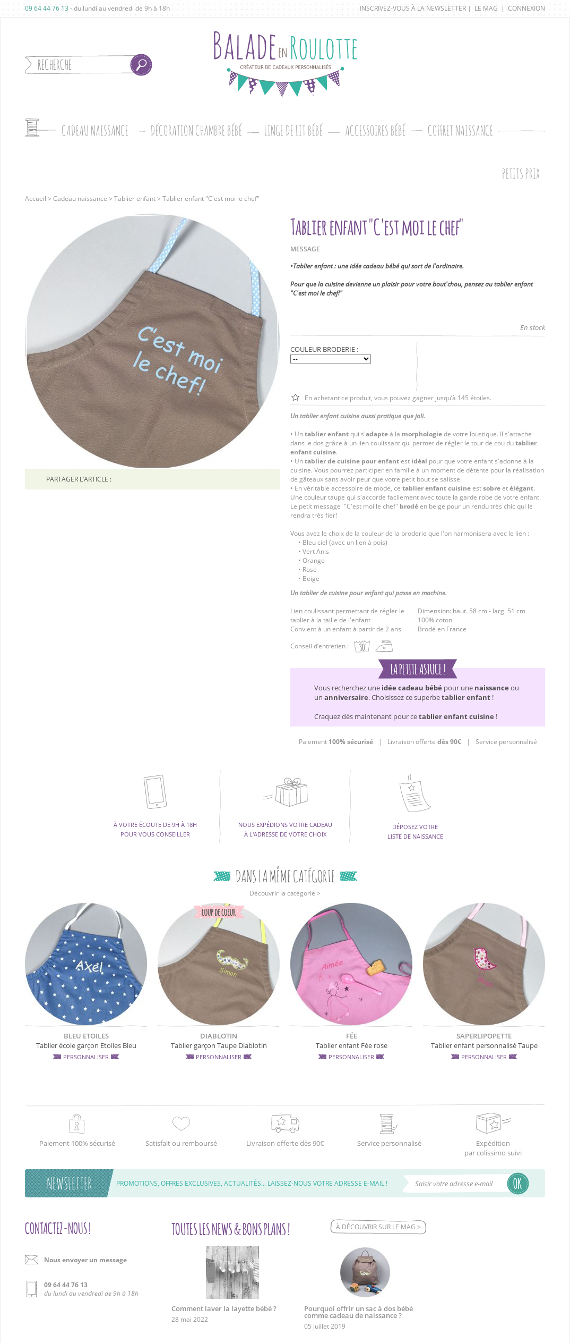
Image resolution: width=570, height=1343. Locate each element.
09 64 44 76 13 (46, 8)
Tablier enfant (135, 198)
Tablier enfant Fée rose (351, 1045)
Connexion (526, 8)
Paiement (336, 741)
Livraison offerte (424, 741)
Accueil (35, 198)
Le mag (486, 8)
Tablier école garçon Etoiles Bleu (86, 1045)
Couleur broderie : (324, 349)
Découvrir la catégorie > (285, 893)
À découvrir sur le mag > (378, 1226)
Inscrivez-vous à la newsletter (413, 8)
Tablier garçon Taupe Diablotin (219, 1045)
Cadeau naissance (80, 198)
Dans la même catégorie (285, 876)
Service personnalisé (506, 741)
